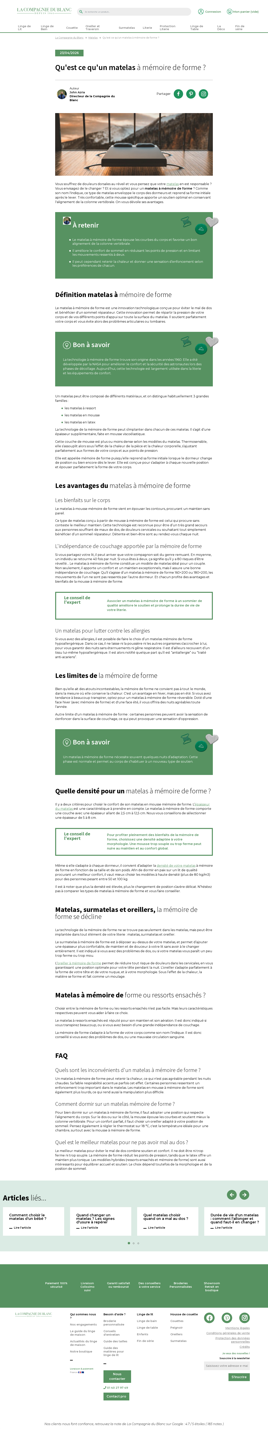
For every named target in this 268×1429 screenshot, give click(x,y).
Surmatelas (178, 1341)
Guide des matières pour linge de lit (113, 1351)
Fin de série (145, 1341)
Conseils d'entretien (111, 1332)
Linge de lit (145, 1314)
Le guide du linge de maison (82, 1332)
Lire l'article (22, 1227)
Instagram (203, 94)
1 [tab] (130, 1244)
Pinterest (191, 94)
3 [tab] (139, 1244)
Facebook (178, 94)
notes (215, 1424)
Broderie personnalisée (113, 1322)
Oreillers (176, 1334)
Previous (232, 1195)
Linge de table (147, 1327)
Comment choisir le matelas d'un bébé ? (27, 1217)
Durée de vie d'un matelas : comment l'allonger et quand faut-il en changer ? (234, 1218)
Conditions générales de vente (228, 1333)
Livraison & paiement (84, 1371)
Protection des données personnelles (232, 1340)
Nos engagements (83, 1324)
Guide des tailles (115, 1341)
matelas (172, 184)
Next (244, 1195)
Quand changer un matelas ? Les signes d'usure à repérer (95, 1218)
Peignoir (176, 1327)
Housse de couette (184, 1314)
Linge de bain (147, 1321)
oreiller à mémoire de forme (79, 963)
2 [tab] (134, 1244)
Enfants (142, 1334)
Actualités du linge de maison (83, 1343)
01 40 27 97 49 (115, 1387)
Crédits (245, 1347)
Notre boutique (81, 1351)
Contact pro (116, 1396)
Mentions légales (237, 1328)
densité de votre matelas (176, 865)
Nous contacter (117, 1376)
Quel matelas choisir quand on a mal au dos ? (165, 1217)
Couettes (176, 1321)
